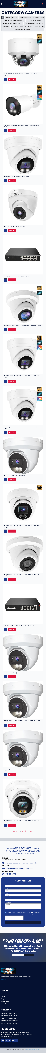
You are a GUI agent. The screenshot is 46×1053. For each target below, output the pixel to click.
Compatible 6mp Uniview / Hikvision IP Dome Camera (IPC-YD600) (21, 77)
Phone (6, 893)
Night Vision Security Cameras (22, 32)
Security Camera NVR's (25, 20)
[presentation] (14, 918)
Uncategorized (5, 29)
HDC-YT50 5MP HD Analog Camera (14, 229)
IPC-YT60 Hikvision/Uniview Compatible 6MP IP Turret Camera (23, 329)
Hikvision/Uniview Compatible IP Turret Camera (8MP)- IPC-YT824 (22, 431)
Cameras (8, 20)
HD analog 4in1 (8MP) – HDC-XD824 (14, 676)
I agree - (7, 910)
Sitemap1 (3, 979)
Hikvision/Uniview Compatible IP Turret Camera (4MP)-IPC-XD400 (22, 529)
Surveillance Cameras (38, 20)
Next (31, 834)
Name (6, 884)
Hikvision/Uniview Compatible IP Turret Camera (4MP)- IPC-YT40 (22, 578)
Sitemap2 (3, 983)
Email (6, 888)
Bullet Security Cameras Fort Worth (13, 23)
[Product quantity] (5, 82)
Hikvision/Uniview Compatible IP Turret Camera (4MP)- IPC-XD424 (22, 724)
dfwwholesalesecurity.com (33, 1049)
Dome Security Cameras (35, 23)
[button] (2, 4)
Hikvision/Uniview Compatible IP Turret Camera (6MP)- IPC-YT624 (22, 379)
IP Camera (14, 20)
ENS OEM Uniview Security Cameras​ (34, 26)
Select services (9, 898)
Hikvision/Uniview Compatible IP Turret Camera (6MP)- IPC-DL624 (22, 824)
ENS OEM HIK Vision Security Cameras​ (12, 26)
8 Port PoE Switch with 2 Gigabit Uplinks (16, 279)
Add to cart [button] (11, 82)
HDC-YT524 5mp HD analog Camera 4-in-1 (16, 179)
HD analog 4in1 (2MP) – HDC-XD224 (14, 479)
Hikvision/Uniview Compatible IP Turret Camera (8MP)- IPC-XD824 (22, 773)
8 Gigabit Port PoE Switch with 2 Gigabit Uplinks (19, 629)
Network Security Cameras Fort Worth (34, 29)
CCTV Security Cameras (17, 29)
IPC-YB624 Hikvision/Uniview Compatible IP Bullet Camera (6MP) (21, 129)
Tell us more (8, 902)
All (2, 20)
